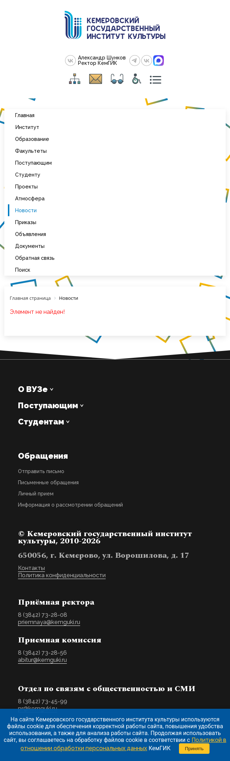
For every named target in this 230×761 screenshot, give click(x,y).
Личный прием (36, 494)
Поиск (22, 270)
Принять (194, 748)
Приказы (25, 222)
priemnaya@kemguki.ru (49, 622)
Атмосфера (30, 198)
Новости (26, 210)
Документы (30, 246)
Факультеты (31, 151)
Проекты (26, 186)
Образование (32, 139)
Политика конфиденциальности (62, 575)
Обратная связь (35, 258)
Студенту (27, 175)
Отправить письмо (41, 471)
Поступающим (33, 163)
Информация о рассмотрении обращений (70, 505)
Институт (27, 127)
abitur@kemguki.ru (42, 660)
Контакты (31, 568)
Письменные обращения (48, 482)
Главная (24, 115)
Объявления (30, 234)
